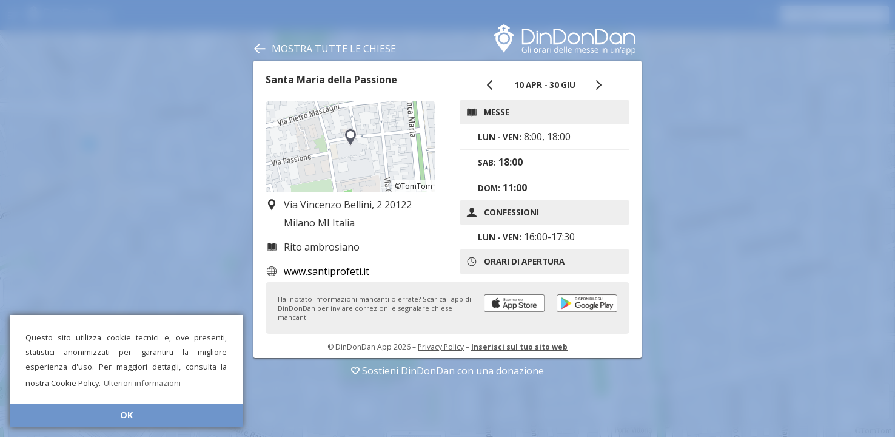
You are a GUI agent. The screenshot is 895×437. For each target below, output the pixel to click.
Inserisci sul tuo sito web (519, 347)
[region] (350, 146)
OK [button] (126, 415)
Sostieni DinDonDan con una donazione (447, 371)
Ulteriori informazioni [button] (142, 383)
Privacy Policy (441, 347)
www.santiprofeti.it (326, 271)
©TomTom (413, 186)
